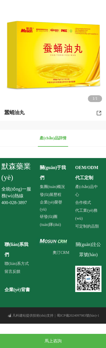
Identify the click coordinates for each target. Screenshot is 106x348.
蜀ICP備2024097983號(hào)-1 (78, 315)
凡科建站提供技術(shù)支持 (30, 315)
